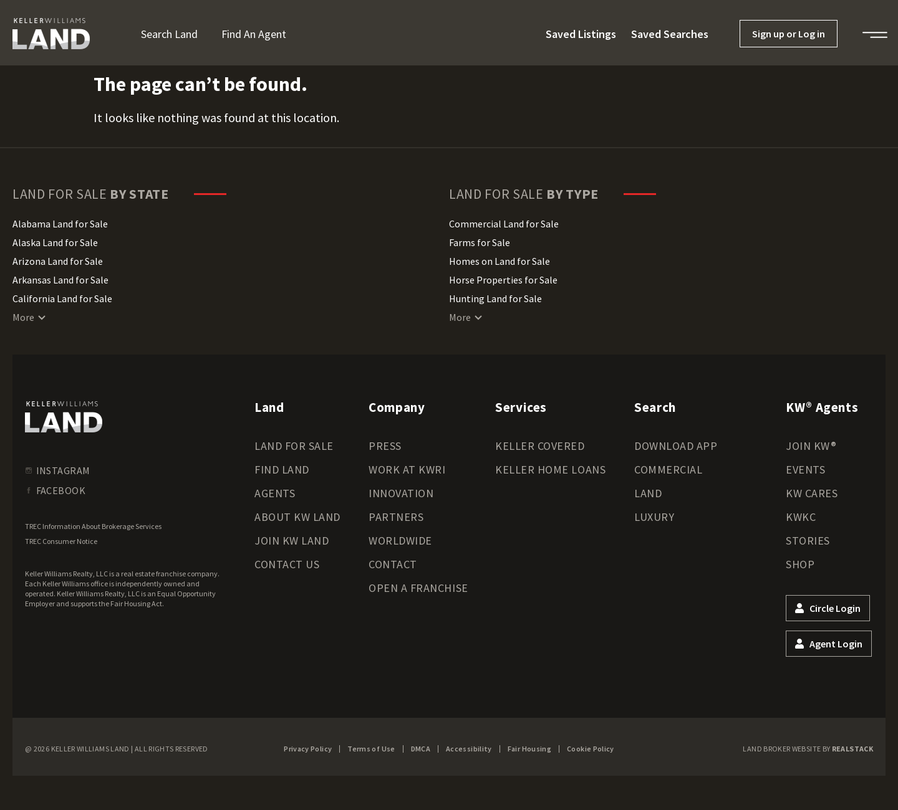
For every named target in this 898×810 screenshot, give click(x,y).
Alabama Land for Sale (60, 223)
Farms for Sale (479, 242)
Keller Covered (540, 446)
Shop (800, 564)
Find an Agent (253, 34)
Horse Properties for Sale (503, 280)
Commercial (668, 469)
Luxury (654, 517)
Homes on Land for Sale (499, 261)
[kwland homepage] (63, 416)
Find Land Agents (281, 481)
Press (385, 446)
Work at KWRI (407, 469)
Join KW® (811, 446)
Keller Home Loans (550, 469)
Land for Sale (294, 446)
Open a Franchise (418, 588)
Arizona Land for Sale (57, 261)
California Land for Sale (62, 298)
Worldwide (400, 540)
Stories (808, 540)
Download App (675, 446)
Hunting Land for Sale (495, 298)
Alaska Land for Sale (55, 242)
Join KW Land (291, 540)
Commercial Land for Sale (504, 223)
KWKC (801, 517)
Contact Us (286, 564)
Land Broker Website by (808, 748)
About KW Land (297, 517)
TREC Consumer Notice (61, 541)
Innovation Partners (401, 505)
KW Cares (812, 493)
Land (648, 493)
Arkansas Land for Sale (60, 280)
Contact (393, 564)
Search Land (169, 34)
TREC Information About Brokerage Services (93, 526)
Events (805, 469)
